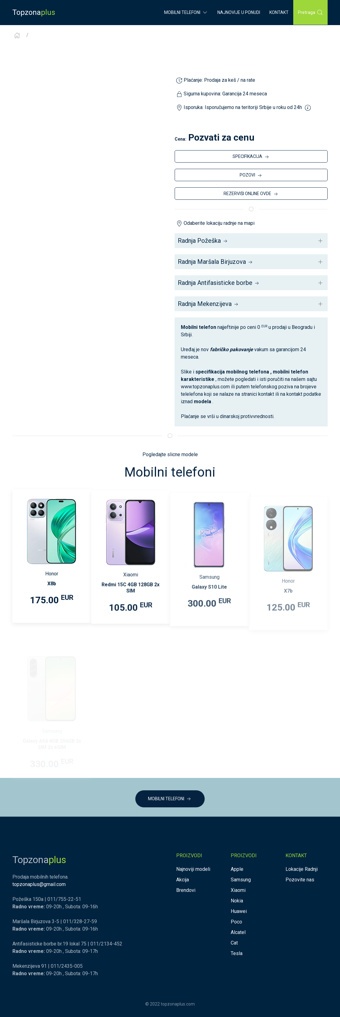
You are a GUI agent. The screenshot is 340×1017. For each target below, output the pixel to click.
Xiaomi (238, 890)
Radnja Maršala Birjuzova (216, 261)
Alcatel (238, 932)
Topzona (33, 12)
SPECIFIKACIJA (251, 157)
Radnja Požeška (203, 240)
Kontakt (279, 12)
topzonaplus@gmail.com (39, 884)
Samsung (241, 880)
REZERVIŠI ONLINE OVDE (251, 194)
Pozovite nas (300, 880)
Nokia (237, 901)
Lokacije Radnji (302, 869)
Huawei (239, 911)
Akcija (182, 880)
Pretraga (310, 12)
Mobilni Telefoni (186, 12)
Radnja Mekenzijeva (208, 304)
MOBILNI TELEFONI (170, 799)
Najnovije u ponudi (238, 12)
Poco (236, 922)
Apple (237, 869)
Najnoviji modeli (193, 869)
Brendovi (185, 890)
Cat (234, 943)
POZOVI (251, 175)
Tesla (236, 953)
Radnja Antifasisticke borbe (219, 282)
